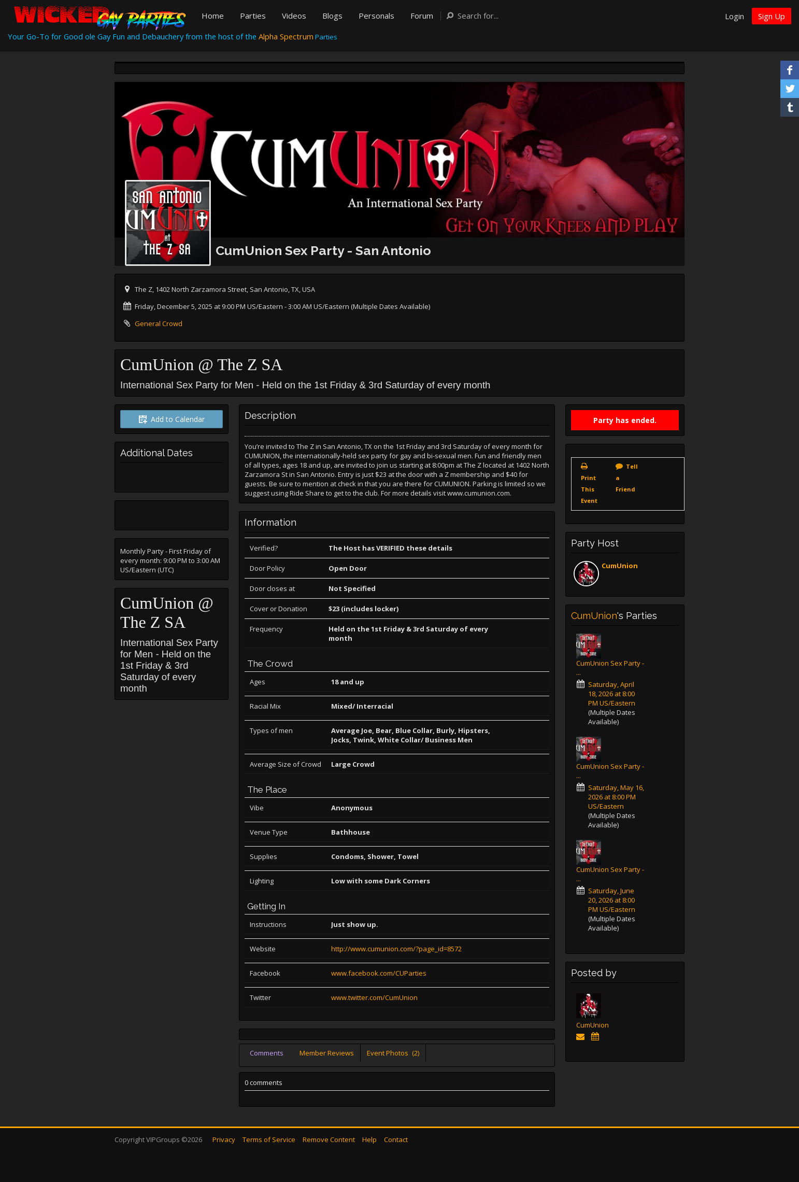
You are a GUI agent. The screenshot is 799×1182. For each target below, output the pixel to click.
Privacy (223, 1139)
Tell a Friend (627, 477)
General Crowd (158, 323)
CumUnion (620, 565)
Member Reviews (326, 1053)
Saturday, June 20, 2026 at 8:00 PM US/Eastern (611, 900)
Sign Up (771, 16)
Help (369, 1139)
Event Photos (393, 1053)
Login (734, 16)
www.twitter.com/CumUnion (374, 997)
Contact (396, 1139)
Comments (266, 1053)
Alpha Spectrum (286, 36)
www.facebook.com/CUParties (378, 973)
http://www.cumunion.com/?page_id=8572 (396, 948)
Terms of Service (268, 1139)
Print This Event (589, 489)
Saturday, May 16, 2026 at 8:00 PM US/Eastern (616, 797)
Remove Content (329, 1139)
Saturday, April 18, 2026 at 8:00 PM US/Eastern (611, 694)
